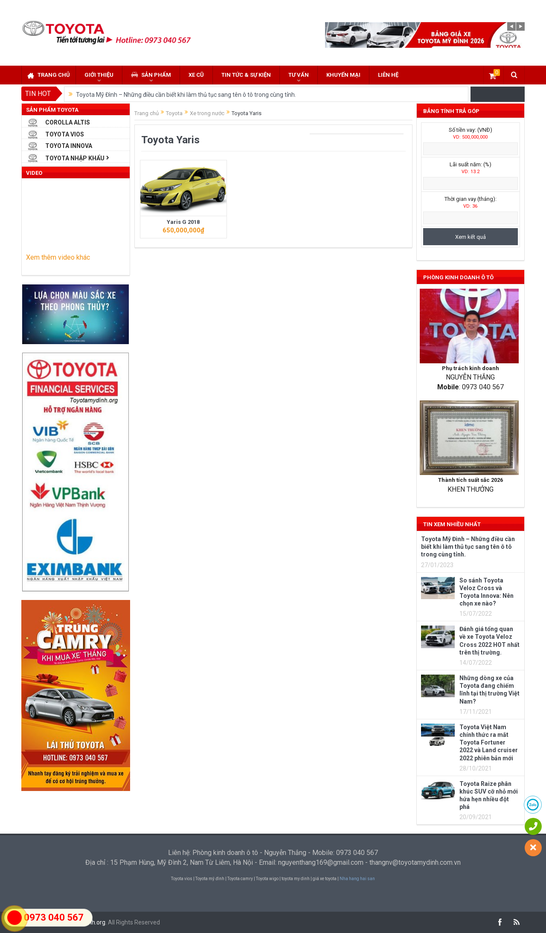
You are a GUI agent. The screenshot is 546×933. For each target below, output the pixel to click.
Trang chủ (48, 75)
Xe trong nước (207, 113)
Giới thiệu (98, 75)
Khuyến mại (343, 75)
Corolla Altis (67, 122)
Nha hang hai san (357, 878)
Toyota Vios (64, 134)
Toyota (174, 113)
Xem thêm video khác (58, 257)
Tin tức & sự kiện (246, 75)
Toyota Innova (68, 145)
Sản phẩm (151, 75)
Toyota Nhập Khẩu (75, 158)
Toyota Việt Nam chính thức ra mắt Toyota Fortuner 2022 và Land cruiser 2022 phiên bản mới (488, 743)
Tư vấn (298, 75)
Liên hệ (388, 75)
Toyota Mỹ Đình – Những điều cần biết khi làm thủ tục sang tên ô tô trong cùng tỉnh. (186, 94)
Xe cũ (196, 75)
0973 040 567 (54, 917)
